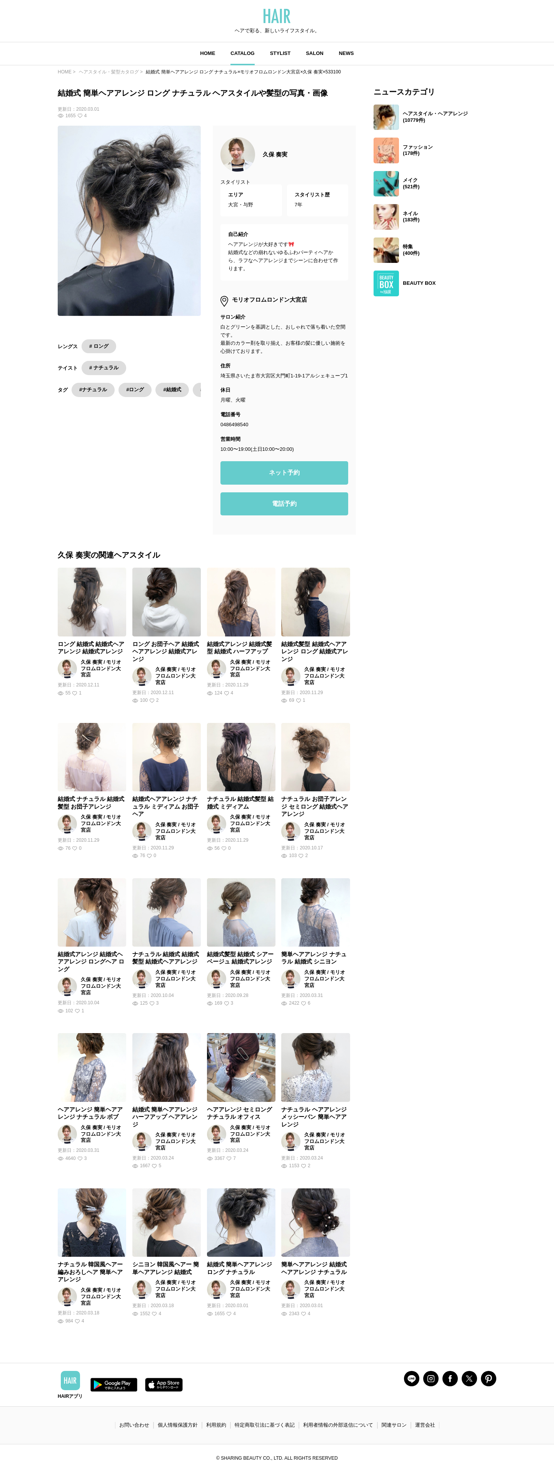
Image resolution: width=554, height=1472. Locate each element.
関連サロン (394, 1425)
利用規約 (216, 1425)
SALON (315, 53)
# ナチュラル (103, 367)
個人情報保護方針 (178, 1425)
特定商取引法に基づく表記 (265, 1425)
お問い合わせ (134, 1425)
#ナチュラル (93, 389)
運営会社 (425, 1425)
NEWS (346, 53)
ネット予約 (284, 472)
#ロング (135, 389)
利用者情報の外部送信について (338, 1425)
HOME (207, 53)
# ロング (98, 346)
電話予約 (284, 503)
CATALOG (242, 53)
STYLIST (280, 53)
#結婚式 (172, 389)
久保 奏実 (275, 154)
